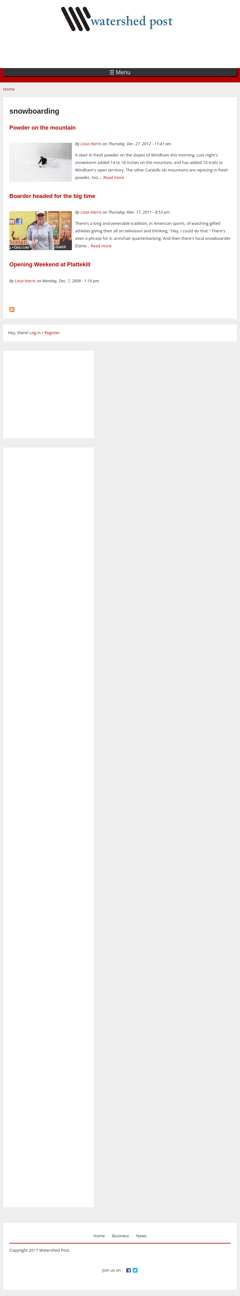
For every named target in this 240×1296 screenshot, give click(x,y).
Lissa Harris (91, 143)
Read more (113, 177)
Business (120, 1236)
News (141, 1236)
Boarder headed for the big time (52, 196)
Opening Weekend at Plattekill (49, 264)
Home (9, 89)
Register (52, 332)
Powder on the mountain (42, 128)
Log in (35, 332)
